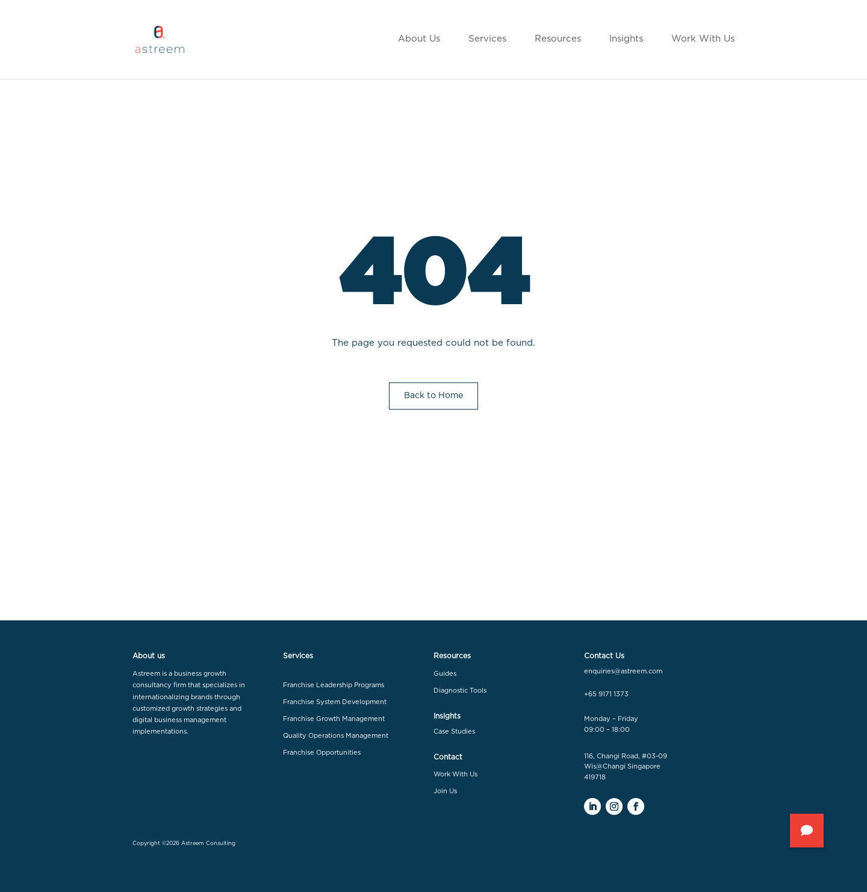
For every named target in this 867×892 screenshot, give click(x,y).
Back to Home (433, 395)
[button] (807, 830)
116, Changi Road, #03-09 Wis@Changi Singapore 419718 (625, 767)
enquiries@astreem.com (623, 671)
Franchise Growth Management (334, 719)
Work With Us (455, 774)
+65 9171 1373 (606, 694)
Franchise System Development (335, 702)
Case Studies (454, 731)
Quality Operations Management (335, 735)
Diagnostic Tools (460, 690)
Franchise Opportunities (322, 752)
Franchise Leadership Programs (333, 685)
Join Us (445, 791)
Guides (445, 673)
